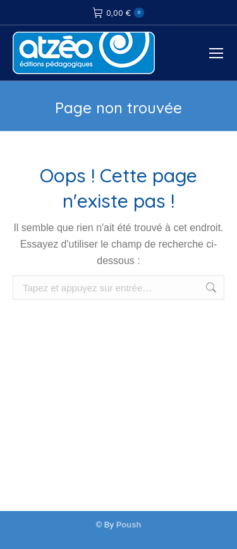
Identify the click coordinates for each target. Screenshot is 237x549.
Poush (129, 524)
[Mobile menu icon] (216, 53)
